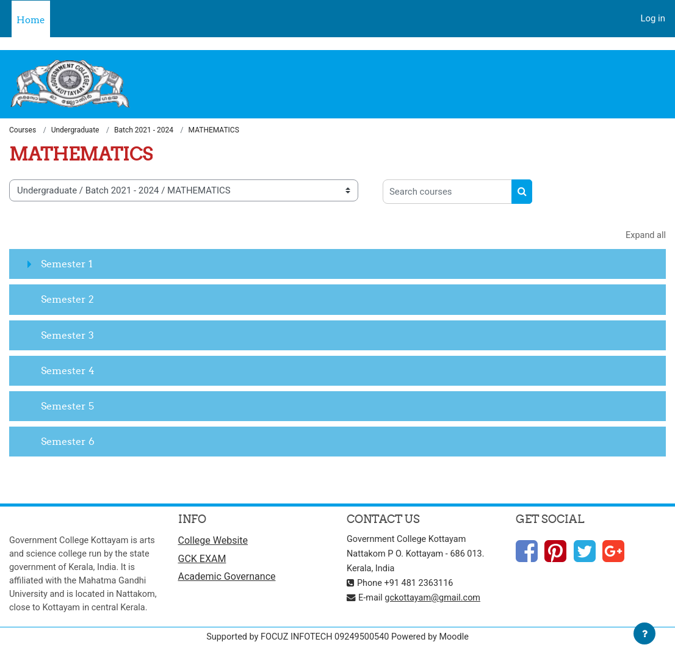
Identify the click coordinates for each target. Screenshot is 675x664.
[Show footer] (644, 633)
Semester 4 (68, 371)
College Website (213, 541)
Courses (22, 130)
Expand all (645, 235)
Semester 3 (67, 336)
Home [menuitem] (30, 20)
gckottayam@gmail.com (435, 598)
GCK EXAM (202, 560)
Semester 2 (67, 300)
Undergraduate (75, 130)
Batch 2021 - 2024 (143, 130)
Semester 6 (68, 442)
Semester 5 (67, 407)
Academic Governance (227, 579)
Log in (652, 18)
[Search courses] (447, 191)
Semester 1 (67, 265)
